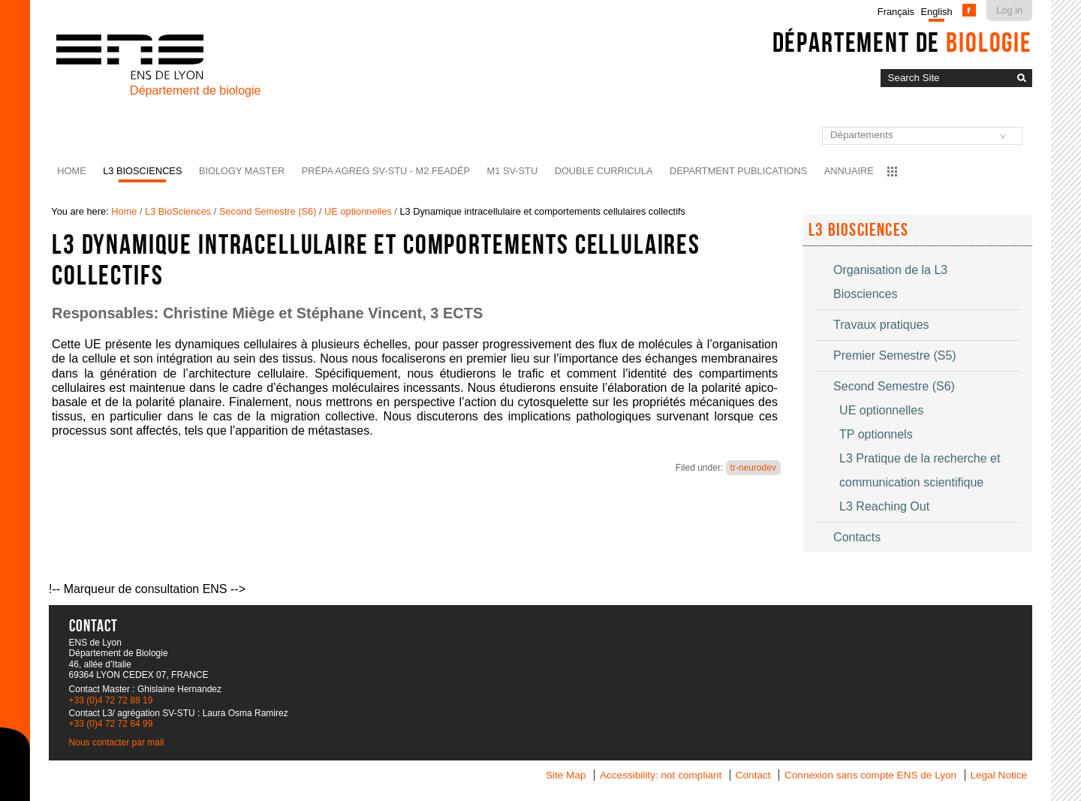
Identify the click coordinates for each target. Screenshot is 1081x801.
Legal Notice (999, 775)
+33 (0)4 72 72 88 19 (111, 700)
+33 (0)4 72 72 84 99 (111, 723)
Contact (753, 775)
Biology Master (242, 170)
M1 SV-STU (512, 170)
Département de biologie (195, 90)
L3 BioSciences (142, 170)
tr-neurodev (753, 467)
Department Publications (738, 170)
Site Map (566, 775)
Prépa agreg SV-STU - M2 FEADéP (386, 170)
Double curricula (604, 170)
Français (896, 11)
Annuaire (849, 170)
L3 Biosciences (858, 229)
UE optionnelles (358, 211)
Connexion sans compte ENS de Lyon (870, 775)
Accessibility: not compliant (660, 775)
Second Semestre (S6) (267, 211)
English (937, 11)
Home (71, 170)
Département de (902, 42)
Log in (1009, 10)
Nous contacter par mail (116, 742)
